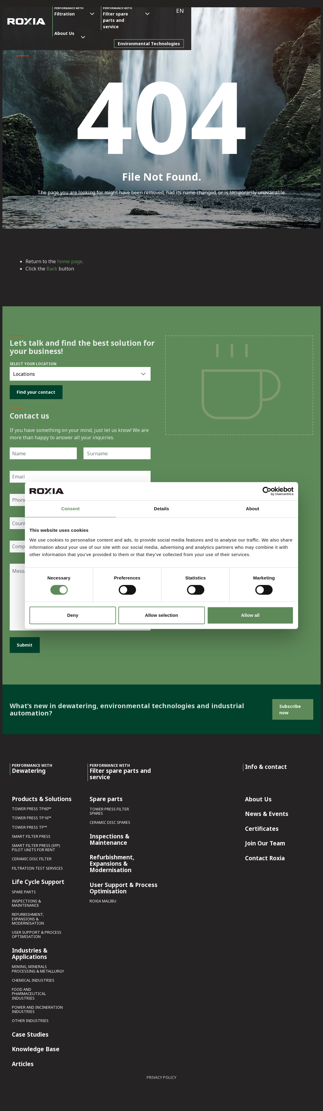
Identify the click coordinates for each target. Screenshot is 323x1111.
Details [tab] (161, 508)
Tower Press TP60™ (31, 807)
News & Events (266, 812)
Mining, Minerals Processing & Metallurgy (38, 967)
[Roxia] (26, 18)
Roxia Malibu (103, 899)
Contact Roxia (265, 856)
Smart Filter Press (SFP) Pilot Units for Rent (36, 846)
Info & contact (266, 765)
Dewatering (32, 767)
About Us (168, 9)
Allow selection (161, 615)
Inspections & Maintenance (26, 901)
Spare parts (24, 890)
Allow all (250, 615)
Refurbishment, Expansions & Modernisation (28, 917)
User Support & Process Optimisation (36, 933)
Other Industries (30, 1019)
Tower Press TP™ (29, 826)
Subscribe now (290, 708)
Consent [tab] (70, 508)
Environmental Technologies (281, 37)
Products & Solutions (42, 797)
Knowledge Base (35, 1048)
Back (51, 268)
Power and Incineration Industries (37, 1008)
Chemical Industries (33, 979)
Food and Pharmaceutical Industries (29, 992)
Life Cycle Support (38, 880)
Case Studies (30, 1033)
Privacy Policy (161, 1076)
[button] (312, 11)
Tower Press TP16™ (31, 816)
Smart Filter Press (31, 835)
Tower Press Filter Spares (109, 809)
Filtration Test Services (37, 867)
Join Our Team (265, 841)
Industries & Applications (29, 952)
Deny (72, 615)
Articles (23, 1062)
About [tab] (252, 508)
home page (69, 261)
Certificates (262, 827)
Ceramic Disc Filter (32, 857)
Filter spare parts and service (120, 17)
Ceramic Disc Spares (110, 821)
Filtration (68, 11)
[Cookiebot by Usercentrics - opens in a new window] (267, 491)
